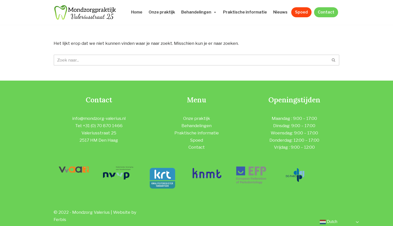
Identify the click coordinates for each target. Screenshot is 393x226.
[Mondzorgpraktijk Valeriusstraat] (85, 12)
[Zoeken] (191, 60)
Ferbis (60, 219)
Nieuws (280, 12)
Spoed (301, 12)
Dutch (328, 222)
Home (136, 12)
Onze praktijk (162, 12)
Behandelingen (199, 12)
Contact (326, 12)
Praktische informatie (245, 12)
